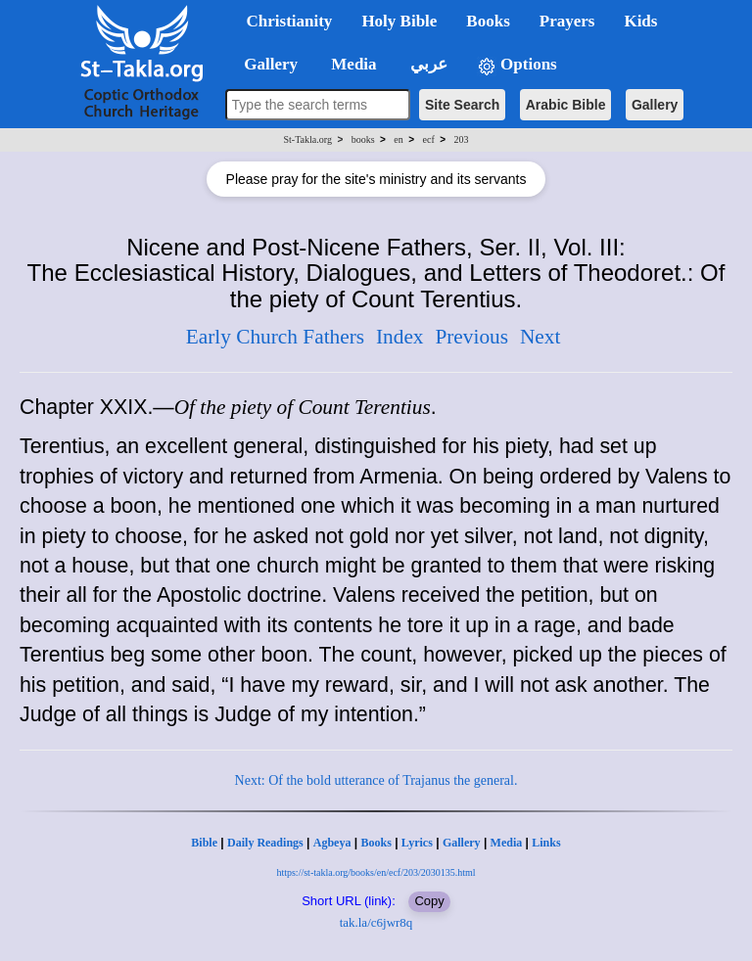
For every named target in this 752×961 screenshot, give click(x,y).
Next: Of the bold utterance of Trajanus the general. (376, 780)
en (398, 139)
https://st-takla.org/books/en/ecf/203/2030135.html (375, 872)
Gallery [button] (265, 64)
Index (400, 336)
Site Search (462, 105)
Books (375, 842)
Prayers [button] (567, 21)
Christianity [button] (290, 21)
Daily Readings (265, 842)
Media (507, 842)
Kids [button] (640, 21)
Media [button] (352, 64)
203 (460, 139)
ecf (429, 139)
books (363, 139)
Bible (204, 842)
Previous (471, 336)
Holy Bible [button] (399, 21)
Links (546, 842)
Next (540, 336)
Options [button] (517, 65)
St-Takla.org (308, 139)
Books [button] (487, 21)
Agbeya (332, 842)
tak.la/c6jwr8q (376, 922)
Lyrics (417, 842)
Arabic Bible (566, 105)
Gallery (655, 105)
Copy (429, 900)
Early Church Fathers (275, 336)
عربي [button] (426, 64)
